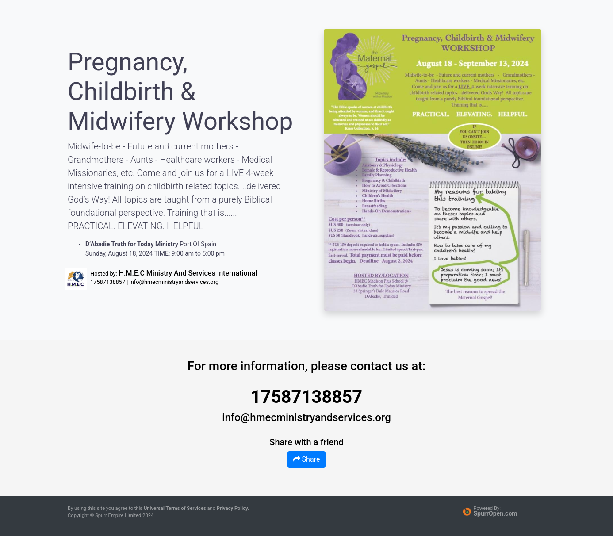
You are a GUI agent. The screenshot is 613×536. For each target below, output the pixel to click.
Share (306, 459)
